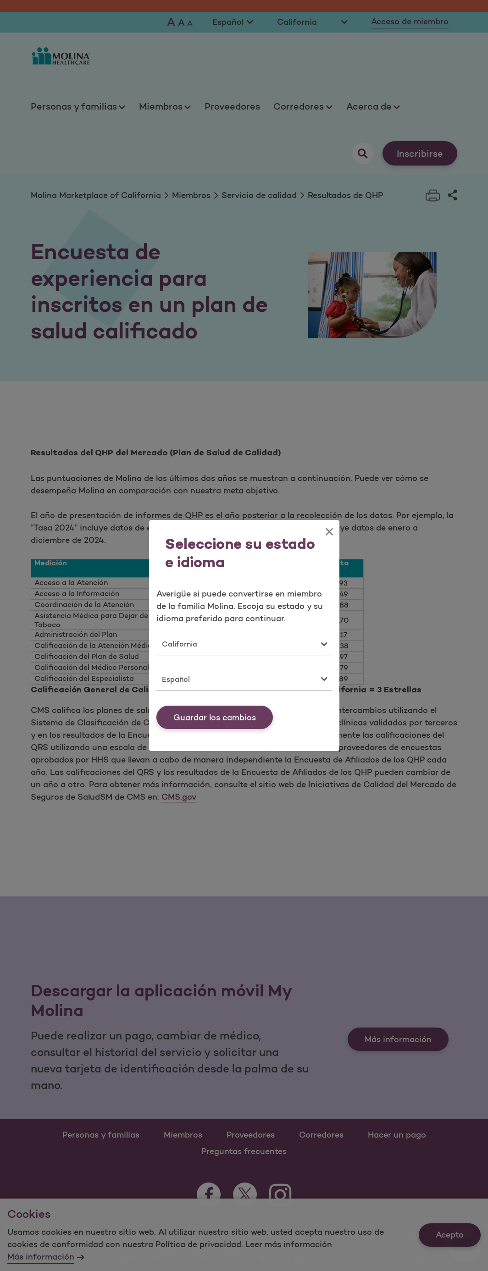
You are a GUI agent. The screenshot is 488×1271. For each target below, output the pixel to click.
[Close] (329, 532)
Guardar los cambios (214, 718)
